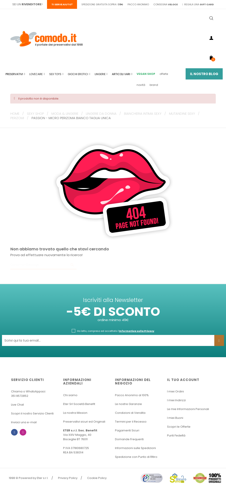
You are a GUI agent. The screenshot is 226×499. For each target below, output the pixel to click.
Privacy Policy (67, 478)
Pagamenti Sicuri (127, 430)
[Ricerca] (43, 265)
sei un (26, 4)
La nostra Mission (75, 413)
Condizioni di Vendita (130, 413)
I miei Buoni (175, 418)
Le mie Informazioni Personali (188, 409)
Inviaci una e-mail (24, 422)
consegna (165, 4)
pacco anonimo (138, 4)
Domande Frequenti (129, 439)
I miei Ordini (175, 391)
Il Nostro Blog (204, 74)
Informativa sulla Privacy (136, 331)
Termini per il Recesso (131, 422)
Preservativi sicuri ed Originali (84, 422)
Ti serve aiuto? (62, 4)
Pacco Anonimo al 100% (132, 395)
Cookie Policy (97, 478)
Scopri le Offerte (178, 427)
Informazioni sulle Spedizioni (135, 448)
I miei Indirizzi (176, 400)
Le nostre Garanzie (128, 404)
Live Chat (17, 405)
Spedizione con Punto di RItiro (136, 457)
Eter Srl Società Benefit (79, 404)
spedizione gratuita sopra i (102, 4)
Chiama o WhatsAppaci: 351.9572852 (28, 393)
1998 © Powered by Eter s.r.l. (28, 478)
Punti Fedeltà (176, 435)
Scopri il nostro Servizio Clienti (32, 413)
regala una (197, 4)
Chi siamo (70, 395)
